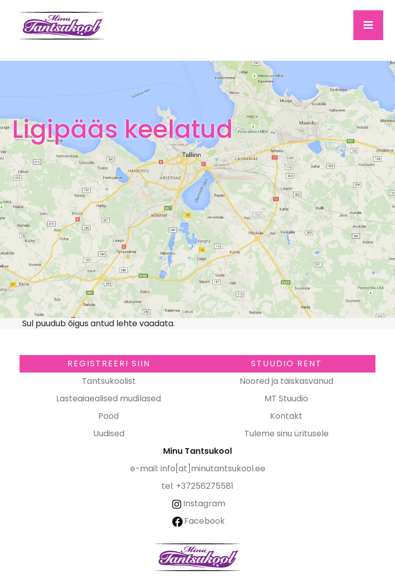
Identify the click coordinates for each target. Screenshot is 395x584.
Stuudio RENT (286, 363)
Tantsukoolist (109, 381)
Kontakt (286, 416)
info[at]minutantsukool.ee (212, 468)
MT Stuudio (286, 398)
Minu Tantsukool (197, 557)
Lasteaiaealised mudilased (108, 398)
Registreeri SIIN (108, 363)
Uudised (108, 433)
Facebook (198, 521)
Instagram (197, 503)
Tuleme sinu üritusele (286, 433)
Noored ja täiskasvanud (286, 381)
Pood (108, 416)
